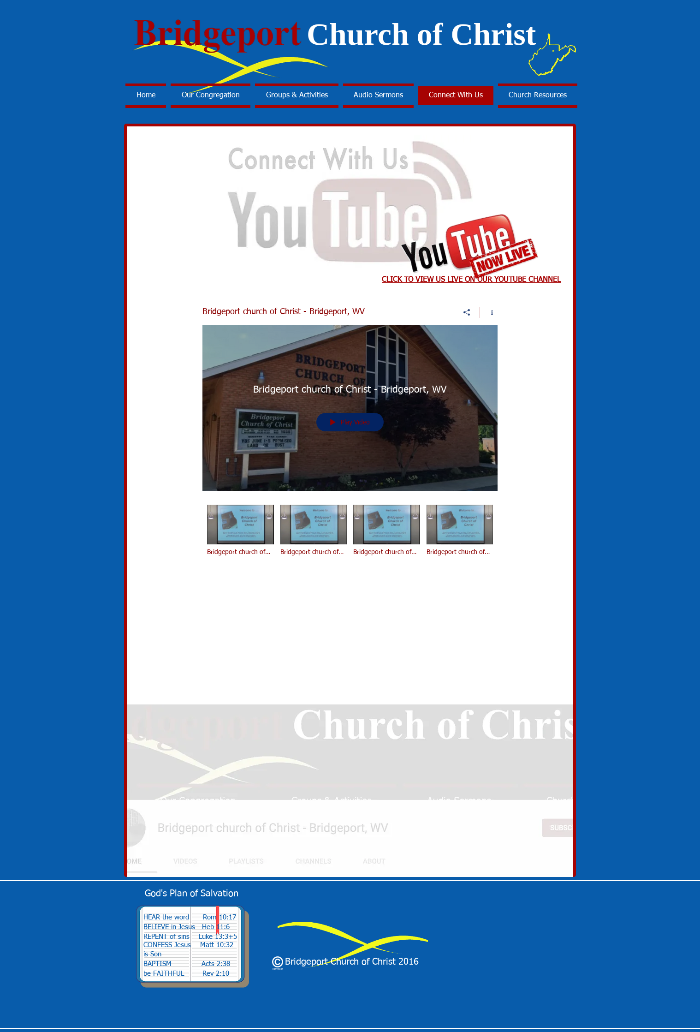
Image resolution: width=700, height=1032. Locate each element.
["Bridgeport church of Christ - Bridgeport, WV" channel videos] (350, 537)
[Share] (467, 312)
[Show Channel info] (489, 312)
